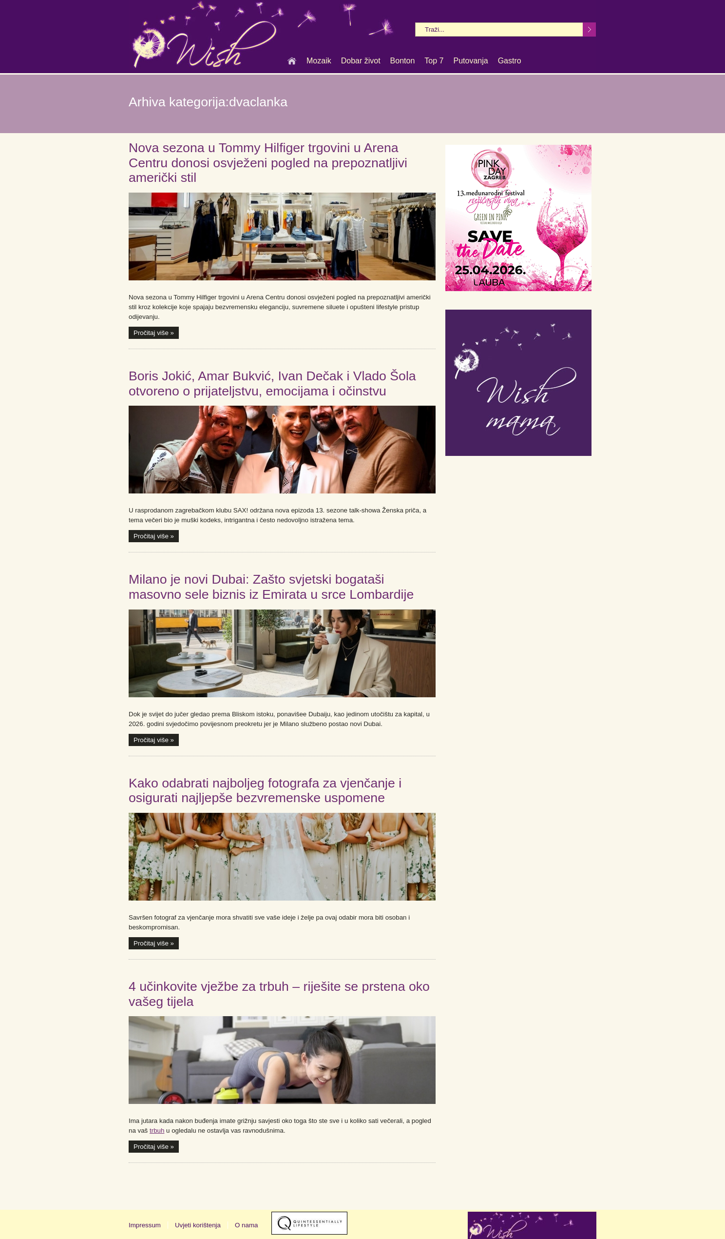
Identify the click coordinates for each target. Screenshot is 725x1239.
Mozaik (318, 61)
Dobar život (361, 61)
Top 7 (433, 61)
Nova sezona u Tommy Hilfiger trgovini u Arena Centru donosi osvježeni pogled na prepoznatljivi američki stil (268, 162)
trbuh (157, 1130)
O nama (246, 1225)
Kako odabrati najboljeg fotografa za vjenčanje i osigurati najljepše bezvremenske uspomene (265, 791)
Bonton (402, 61)
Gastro (509, 61)
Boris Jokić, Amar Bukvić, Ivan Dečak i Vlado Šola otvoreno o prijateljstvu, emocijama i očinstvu (272, 383)
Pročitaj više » (154, 332)
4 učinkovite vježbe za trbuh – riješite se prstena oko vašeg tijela (279, 994)
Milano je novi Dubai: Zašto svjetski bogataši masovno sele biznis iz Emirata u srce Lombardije (271, 587)
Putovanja (470, 61)
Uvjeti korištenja (198, 1225)
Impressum (145, 1225)
